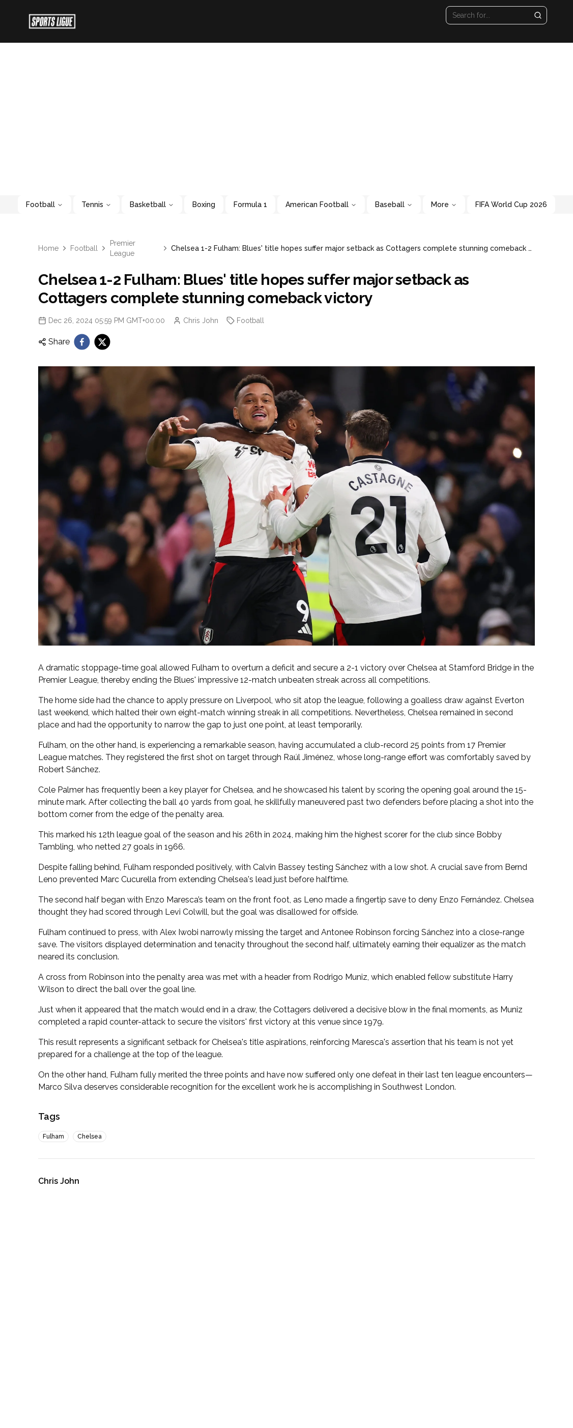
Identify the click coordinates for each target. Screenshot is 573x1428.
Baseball (394, 204)
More (444, 204)
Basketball (152, 204)
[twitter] (102, 342)
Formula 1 (250, 204)
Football (44, 204)
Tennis (96, 204)
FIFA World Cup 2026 (511, 204)
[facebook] (82, 342)
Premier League (122, 248)
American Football (321, 204)
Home (48, 248)
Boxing (203, 204)
